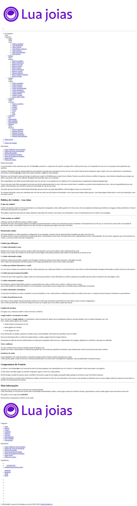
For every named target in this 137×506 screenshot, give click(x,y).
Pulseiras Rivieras (17, 131)
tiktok (6, 474)
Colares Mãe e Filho (18, 97)
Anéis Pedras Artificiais (19, 49)
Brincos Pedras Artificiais (20, 74)
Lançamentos (12, 119)
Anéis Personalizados (18, 52)
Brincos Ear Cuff (17, 64)
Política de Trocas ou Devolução (14, 151)
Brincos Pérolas (17, 76)
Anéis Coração (16, 47)
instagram (8, 470)
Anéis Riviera (16, 54)
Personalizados (13, 122)
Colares (10, 78)
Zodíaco (14, 105)
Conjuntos (11, 116)
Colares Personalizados (19, 88)
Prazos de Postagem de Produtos (14, 156)
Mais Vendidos (12, 121)
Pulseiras (11, 124)
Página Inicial (9, 139)
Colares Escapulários (18, 92)
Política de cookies (10, 160)
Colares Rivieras (17, 85)
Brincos (10, 56)
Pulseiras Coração (17, 133)
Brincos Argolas (17, 66)
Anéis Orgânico (17, 50)
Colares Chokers (17, 86)
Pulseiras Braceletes (18, 134)
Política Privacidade (11, 143)
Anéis (10, 38)
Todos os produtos (17, 44)
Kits (9, 117)
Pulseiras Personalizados (19, 136)
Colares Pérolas (17, 93)
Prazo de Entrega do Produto (13, 154)
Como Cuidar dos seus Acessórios (15, 149)
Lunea (14, 110)
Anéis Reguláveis (17, 45)
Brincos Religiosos (18, 62)
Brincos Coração (17, 71)
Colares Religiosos (18, 90)
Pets (13, 112)
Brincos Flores (16, 68)
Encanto (14, 109)
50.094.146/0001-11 (46, 504)
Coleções (11, 98)
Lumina (14, 107)
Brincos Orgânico (17, 73)
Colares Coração (17, 95)
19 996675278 (10, 465)
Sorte (13, 114)
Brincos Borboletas (18, 69)
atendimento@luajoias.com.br (14, 467)
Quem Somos (9, 158)
